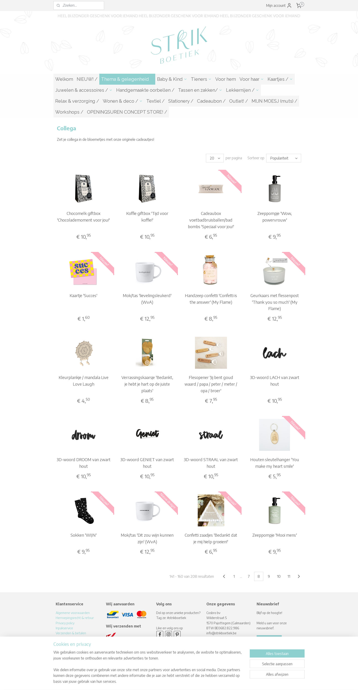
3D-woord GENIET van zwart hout (147, 463)
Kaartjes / (280, 79)
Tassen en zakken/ (200, 90)
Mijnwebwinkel (222, 681)
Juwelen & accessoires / (84, 90)
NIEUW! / (87, 79)
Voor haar (252, 79)
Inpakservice (64, 628)
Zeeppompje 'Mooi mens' (274, 535)
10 (279, 576)
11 (288, 576)
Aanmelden (269, 639)
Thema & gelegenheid (127, 79)
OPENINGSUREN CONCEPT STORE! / (127, 112)
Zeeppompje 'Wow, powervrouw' (274, 216)
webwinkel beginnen (186, 681)
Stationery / (180, 101)
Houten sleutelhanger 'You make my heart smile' (274, 463)
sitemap (163, 681)
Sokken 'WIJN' (84, 535)
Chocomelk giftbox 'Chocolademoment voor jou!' (83, 216)
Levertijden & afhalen (71, 638)
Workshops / (69, 112)
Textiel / (155, 101)
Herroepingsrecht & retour (75, 618)
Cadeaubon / (211, 101)
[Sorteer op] (283, 158)
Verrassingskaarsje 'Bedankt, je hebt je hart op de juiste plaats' (147, 384)
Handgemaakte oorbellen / (145, 90)
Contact (61, 649)
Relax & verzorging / (77, 101)
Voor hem (225, 79)
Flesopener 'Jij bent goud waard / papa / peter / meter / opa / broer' (210, 384)
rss (171, 681)
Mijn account (279, 5)
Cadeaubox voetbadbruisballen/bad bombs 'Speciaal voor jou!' (211, 220)
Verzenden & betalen (71, 633)
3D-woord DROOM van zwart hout (84, 463)
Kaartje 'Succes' (83, 295)
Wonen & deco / (123, 101)
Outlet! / (238, 101)
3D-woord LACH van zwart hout (274, 381)
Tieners (201, 79)
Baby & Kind (172, 79)
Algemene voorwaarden (73, 613)
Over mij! (62, 643)
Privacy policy (65, 623)
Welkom (64, 79)
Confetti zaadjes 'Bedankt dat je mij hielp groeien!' (211, 538)
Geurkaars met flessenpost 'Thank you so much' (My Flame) (274, 302)
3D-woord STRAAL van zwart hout (211, 463)
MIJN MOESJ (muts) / (274, 101)
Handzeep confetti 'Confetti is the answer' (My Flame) (211, 299)
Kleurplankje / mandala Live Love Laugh (83, 381)
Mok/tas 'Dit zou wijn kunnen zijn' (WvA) (147, 538)
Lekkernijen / (242, 90)
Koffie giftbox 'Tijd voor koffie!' (147, 216)
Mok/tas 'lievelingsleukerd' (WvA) (147, 299)
